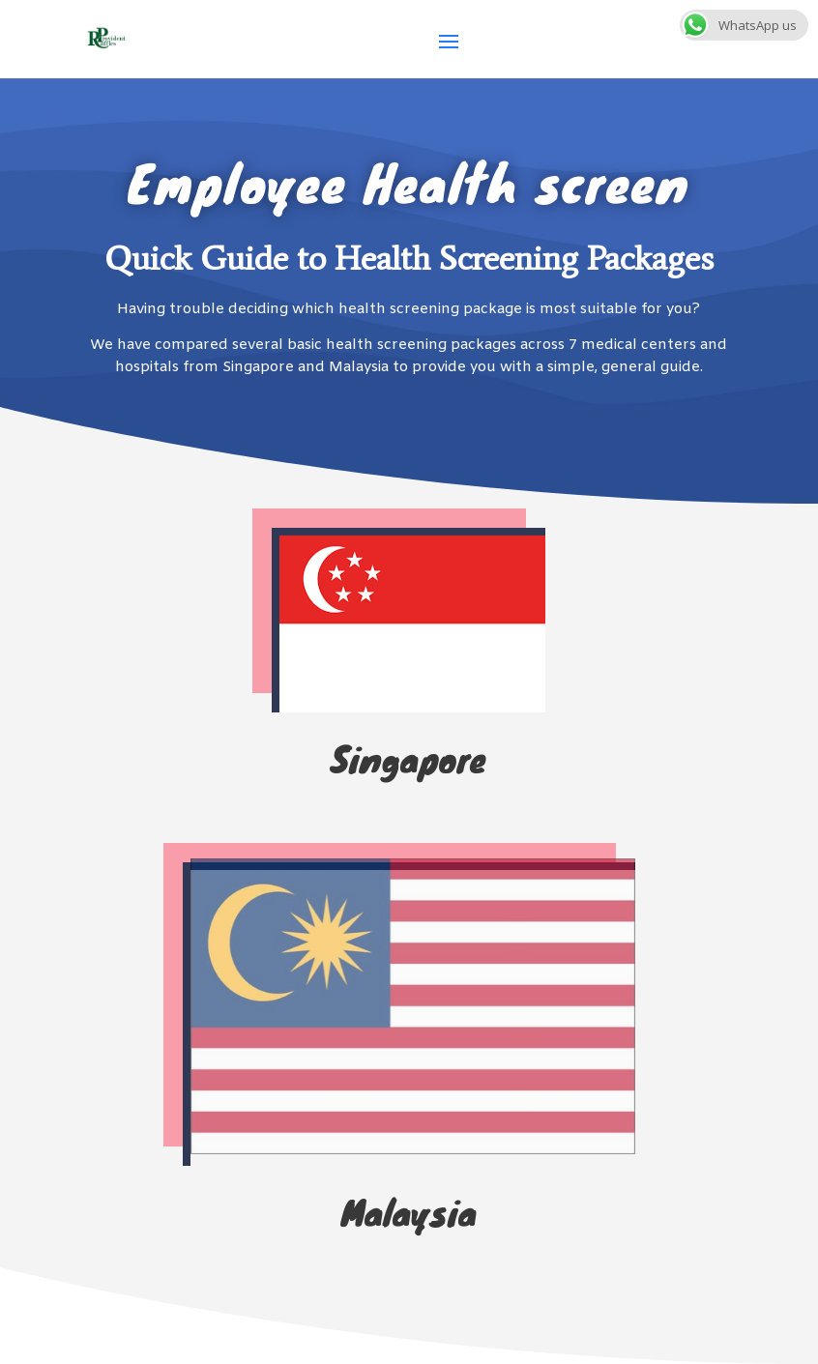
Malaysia (409, 1211)
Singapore (408, 758)
